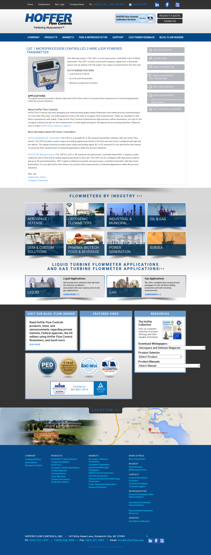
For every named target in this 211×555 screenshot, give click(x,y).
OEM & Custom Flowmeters (101, 473)
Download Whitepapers (152, 343)
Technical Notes (58, 473)
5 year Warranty (58, 476)
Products (50, 37)
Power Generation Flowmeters (102, 484)
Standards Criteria (33, 465)
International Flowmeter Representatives (140, 503)
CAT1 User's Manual (161, 86)
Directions (133, 481)
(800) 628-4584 (117, 4)
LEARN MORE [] (71, 294)
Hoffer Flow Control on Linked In (56, 126)
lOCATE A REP (158, 58)
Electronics (56, 465)
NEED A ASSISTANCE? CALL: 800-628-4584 (161, 77)
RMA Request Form (137, 470)
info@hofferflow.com (131, 540)
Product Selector (149, 352)
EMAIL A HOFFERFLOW (161, 67)
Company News (77, 4)
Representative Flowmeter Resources (141, 512)
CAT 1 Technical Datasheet (165, 109)
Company (34, 37)
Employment (44, 4)
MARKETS (68, 37)
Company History (33, 459)
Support (118, 37)
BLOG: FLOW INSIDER (171, 37)
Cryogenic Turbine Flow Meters (65, 468)
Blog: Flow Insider (137, 459)
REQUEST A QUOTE (170, 15)
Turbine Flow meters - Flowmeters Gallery (61, 480)
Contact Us (170, 21)
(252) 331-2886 (95, 540)
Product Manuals (149, 361)
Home (30, 4)
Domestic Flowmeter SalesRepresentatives (141, 495)
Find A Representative (93, 37)
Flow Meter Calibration (139, 521)
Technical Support (137, 486)
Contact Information (138, 478)
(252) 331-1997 (100, 4)
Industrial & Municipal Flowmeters (99, 468)
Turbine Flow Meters (60, 462)
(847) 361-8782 (139, 4)
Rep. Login (59, 4)
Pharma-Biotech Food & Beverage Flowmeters (104, 480)
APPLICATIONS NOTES (161, 95)
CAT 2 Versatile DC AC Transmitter (43, 138)
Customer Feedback (142, 37)
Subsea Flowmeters (98, 487)
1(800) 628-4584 (64, 540)
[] (139, 196)
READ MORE (34, 344)
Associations (31, 462)
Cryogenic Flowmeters (38, 180)
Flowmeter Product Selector (64, 459)
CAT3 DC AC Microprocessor (41, 154)
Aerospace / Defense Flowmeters (98, 460)
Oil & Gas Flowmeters (98, 476)
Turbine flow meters (37, 177)
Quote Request (135, 467)
